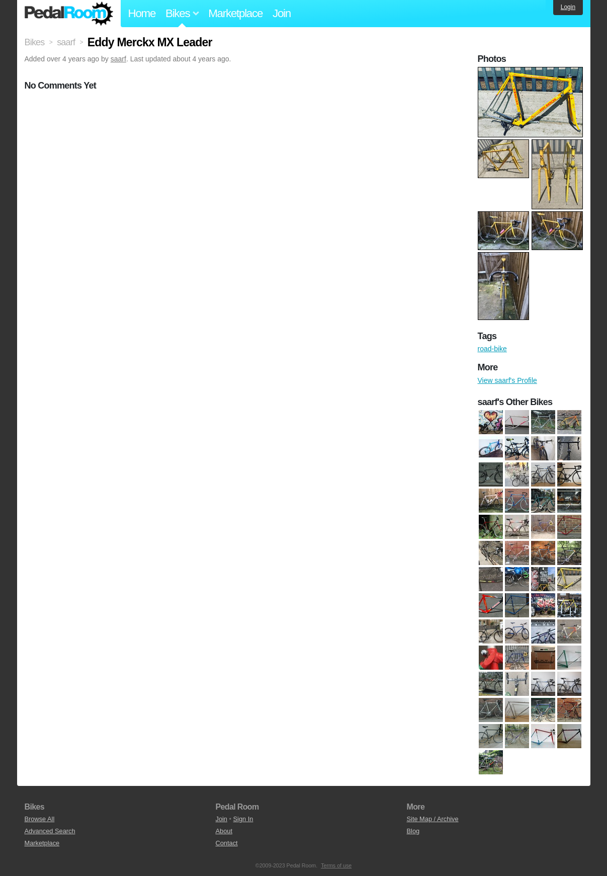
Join (282, 13)
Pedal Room (69, 14)
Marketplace (235, 13)
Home (142, 13)
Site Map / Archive (433, 819)
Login (568, 7)
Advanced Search (50, 831)
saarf (118, 59)
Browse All (40, 819)
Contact (227, 843)
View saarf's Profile (507, 380)
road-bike (492, 349)
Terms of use (336, 865)
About (224, 831)
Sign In (243, 819)
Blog (413, 831)
